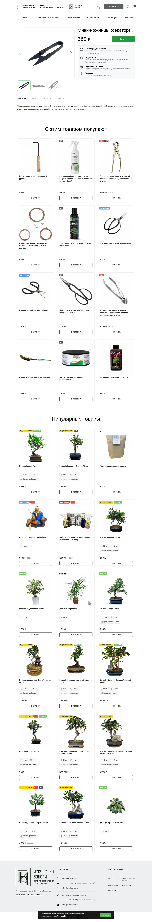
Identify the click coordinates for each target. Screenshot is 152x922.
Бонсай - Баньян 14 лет (29, 751)
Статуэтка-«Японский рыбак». (32, 537)
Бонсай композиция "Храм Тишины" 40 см (35, 681)
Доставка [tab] (46, 98)
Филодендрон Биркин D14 (111, 823)
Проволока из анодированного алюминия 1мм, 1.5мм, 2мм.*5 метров (33, 245)
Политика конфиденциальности (29, 894)
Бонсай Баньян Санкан (110, 537)
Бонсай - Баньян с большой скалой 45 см (115, 681)
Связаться (113, 7)
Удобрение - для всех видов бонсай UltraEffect (75, 244)
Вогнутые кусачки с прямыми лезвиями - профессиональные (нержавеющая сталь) (114, 312)
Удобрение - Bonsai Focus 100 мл (114, 377)
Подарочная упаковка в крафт (113, 466)
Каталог (23, 17)
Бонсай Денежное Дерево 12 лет (74, 466)
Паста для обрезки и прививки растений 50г (73, 378)
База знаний (93, 18)
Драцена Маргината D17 (70, 609)
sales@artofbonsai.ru (69, 888)
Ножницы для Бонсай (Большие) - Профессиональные (74, 311)
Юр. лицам (112, 18)
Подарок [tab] (60, 98)
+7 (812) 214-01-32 (69, 883)
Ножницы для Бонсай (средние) (33, 310)
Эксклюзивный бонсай (48, 18)
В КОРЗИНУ (36, 198)
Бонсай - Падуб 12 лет (109, 609)
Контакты (129, 18)
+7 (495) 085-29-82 (69, 900)
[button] (71, 53)
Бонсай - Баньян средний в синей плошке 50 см (74, 752)
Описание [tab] (21, 98)
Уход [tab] (34, 98)
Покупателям (73, 18)
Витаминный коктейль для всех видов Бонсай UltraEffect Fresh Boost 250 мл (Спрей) (75, 178)
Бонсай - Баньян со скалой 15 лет (74, 823)
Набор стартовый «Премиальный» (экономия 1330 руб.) (74, 538)
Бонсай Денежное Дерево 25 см (33, 823)
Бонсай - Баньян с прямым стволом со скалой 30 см (116, 752)
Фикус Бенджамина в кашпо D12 (33, 609)
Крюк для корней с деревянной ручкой (33, 177)
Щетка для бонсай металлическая (34, 377)
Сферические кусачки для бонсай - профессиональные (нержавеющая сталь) (116, 178)
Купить (123, 39)
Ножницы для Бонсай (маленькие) (115, 243)
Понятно (105, 915)
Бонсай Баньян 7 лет (28, 466)
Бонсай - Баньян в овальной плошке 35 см (75, 681)
